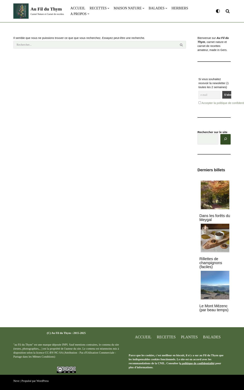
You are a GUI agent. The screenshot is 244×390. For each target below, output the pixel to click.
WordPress (42, 380)
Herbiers (180, 8)
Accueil (77, 8)
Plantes (189, 337)
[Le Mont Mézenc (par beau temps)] (215, 285)
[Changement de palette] (218, 11)
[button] (108, 8)
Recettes (166, 337)
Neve (16, 380)
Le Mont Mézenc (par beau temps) (213, 308)
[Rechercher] (228, 11)
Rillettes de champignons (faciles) (210, 263)
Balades (212, 337)
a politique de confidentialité (197, 363)
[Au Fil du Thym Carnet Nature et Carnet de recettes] (38, 11)
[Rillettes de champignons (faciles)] (215, 238)
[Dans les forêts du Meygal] (215, 195)
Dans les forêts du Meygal (214, 218)
